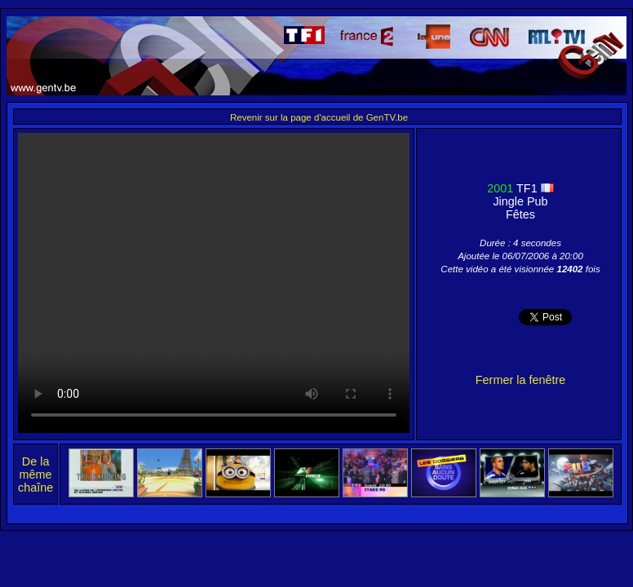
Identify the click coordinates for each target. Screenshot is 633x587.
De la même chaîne (35, 474)
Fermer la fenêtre (520, 379)
